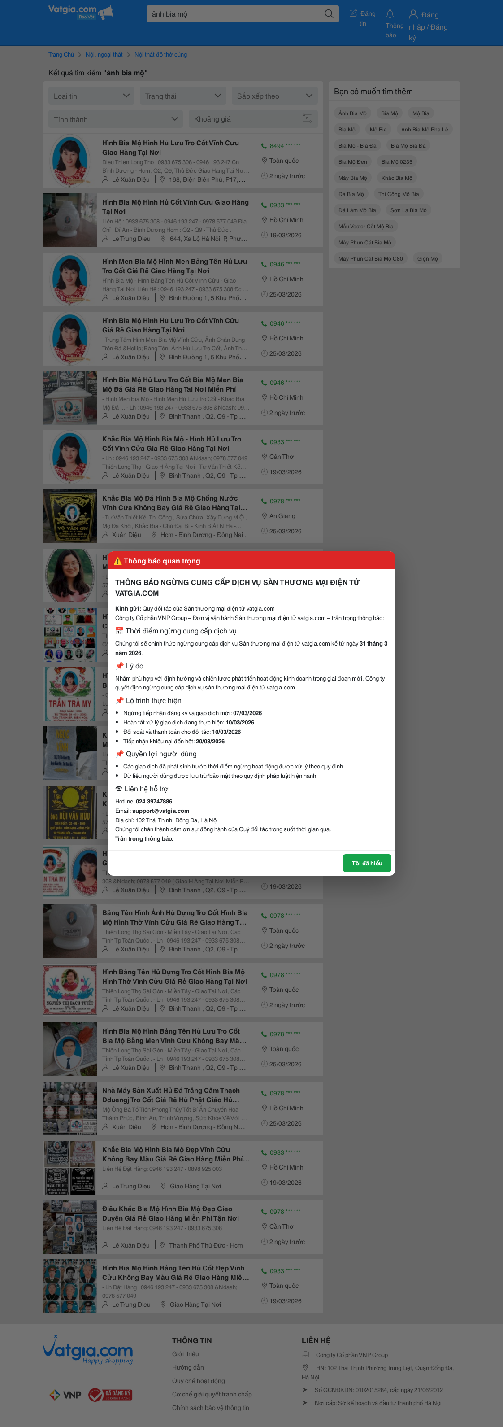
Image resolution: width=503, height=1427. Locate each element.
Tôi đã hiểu (367, 863)
